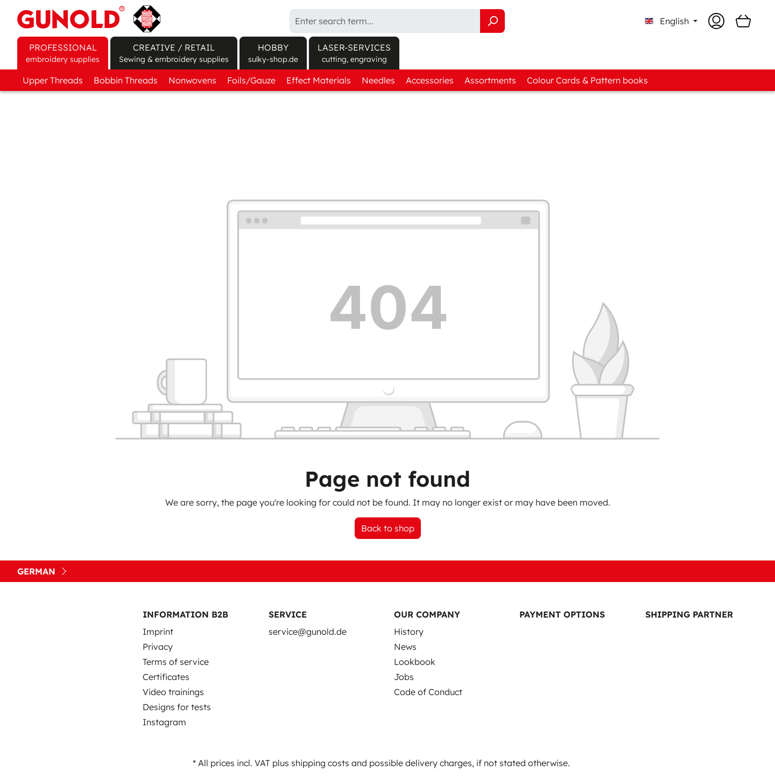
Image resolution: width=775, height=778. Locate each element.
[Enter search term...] (385, 21)
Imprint (158, 631)
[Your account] (716, 21)
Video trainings (173, 691)
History (409, 631)
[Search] (492, 21)
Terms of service (176, 661)
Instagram (164, 722)
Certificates (166, 676)
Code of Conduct (428, 691)
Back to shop (387, 528)
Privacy (158, 646)
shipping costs (320, 763)
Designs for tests (177, 707)
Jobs (404, 676)
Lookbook (414, 661)
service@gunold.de (308, 631)
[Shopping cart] (743, 21)
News (405, 646)
